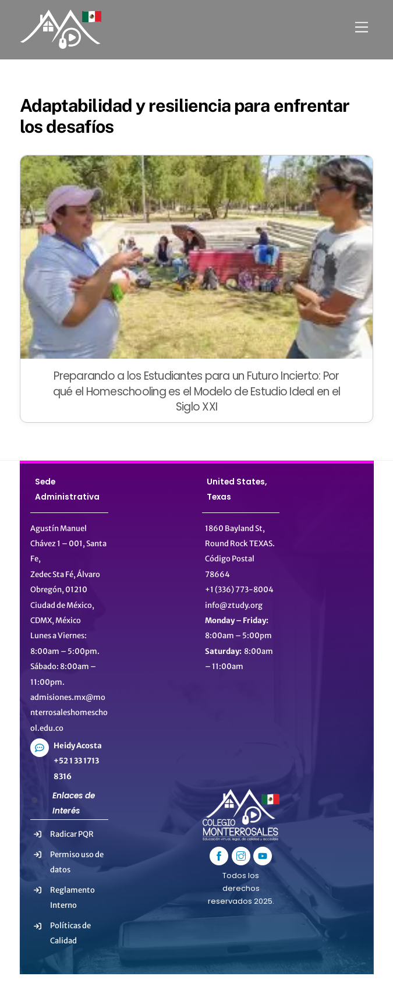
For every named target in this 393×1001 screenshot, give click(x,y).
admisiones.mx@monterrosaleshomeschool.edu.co (69, 712)
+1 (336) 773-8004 (239, 590)
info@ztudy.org (234, 605)
